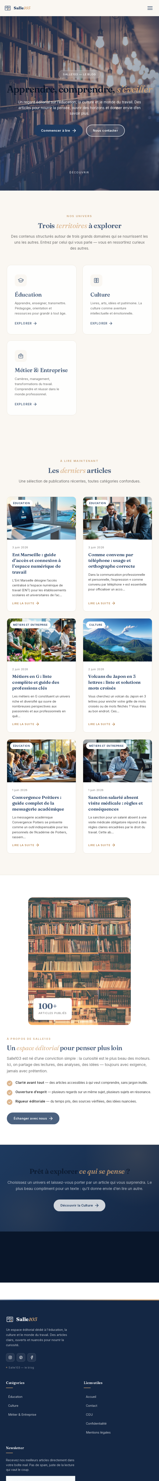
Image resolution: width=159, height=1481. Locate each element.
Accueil (91, 1396)
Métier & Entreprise (22, 1414)
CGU (89, 1414)
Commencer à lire (58, 130)
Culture (13, 1405)
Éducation (15, 1396)
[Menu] (150, 8)
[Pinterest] (21, 1357)
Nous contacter (105, 130)
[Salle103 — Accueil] (17, 8)
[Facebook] (31, 1357)
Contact (91, 1405)
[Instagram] (10, 1357)
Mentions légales (98, 1432)
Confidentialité (96, 1423)
